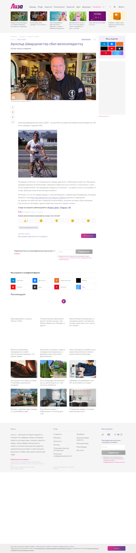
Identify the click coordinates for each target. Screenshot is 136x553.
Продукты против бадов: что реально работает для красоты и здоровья (19, 24)
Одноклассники (62, 280)
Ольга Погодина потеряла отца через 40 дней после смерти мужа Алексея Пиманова (82, 351)
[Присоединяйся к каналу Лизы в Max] (24, 307)
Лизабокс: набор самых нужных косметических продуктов (116, 24)
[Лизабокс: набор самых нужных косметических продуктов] (117, 16)
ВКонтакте (39, 280)
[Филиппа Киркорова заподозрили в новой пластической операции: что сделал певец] (24, 338)
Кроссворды (82, 447)
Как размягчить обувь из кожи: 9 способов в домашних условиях (24, 382)
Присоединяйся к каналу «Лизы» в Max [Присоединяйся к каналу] (21, 319)
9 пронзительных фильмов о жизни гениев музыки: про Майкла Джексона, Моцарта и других (52, 322)
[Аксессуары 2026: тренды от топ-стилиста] (38, 16)
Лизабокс (97, 7)
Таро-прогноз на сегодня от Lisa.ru (97, 23)
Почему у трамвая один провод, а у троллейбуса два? (24, 410)
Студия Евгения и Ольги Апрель (27, 467)
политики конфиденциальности (84, 257)
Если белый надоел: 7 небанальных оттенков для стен (51, 411)
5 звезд (90, 39)
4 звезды (88, 39)
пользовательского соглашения (67, 257)
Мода (40, 7)
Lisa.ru (13, 39)
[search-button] (114, 7)
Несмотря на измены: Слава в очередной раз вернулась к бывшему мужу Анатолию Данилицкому (52, 352)
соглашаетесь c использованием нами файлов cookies (53, 548)
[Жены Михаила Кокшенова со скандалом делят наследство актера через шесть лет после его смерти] (82, 307)
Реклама (57, 437)
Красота (48, 7)
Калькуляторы (83, 443)
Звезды (32, 7)
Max (80, 287)
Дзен (37, 287)
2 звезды (84, 39)
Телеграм (17, 280)
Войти (121, 7)
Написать (89, 236)
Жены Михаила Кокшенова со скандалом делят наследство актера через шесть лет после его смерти (81, 322)
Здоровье (86, 7)
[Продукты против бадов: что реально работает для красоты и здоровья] (19, 16)
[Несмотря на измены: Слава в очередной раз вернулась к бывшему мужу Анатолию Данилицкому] (53, 338)
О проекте (57, 434)
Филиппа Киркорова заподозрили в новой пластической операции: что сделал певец (23, 352)
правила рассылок (64, 259)
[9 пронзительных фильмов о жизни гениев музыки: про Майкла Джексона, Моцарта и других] (53, 307)
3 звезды (86, 39)
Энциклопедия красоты (83, 438)
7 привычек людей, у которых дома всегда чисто (81, 410)
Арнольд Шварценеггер (28, 228)
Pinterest (60, 287)
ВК (70, 207)
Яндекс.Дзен (53, 207)
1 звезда (82, 39)
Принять (116, 548)
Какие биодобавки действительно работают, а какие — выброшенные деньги (57, 25)
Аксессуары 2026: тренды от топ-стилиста (38, 23)
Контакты (57, 441)
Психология (59, 7)
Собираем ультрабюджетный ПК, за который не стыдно (81, 381)
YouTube (16, 287)
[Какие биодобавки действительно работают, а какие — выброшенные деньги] (58, 16)
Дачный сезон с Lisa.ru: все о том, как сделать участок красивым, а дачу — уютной (77, 25)
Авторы (56, 444)
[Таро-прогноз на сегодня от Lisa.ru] (97, 16)
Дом (78, 7)
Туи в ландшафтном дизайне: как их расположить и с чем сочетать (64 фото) (52, 382)
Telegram (64, 207)
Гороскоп (70, 7)
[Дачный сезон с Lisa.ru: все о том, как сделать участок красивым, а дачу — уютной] (77, 16)
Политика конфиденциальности (62, 455)
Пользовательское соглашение (61, 449)
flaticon (21, 468)
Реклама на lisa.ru (104, 116)
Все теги (80, 450)
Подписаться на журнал (20, 459)
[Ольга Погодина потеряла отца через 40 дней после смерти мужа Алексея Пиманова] (82, 338)
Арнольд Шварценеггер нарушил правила (48, 197)
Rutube (81, 280)
